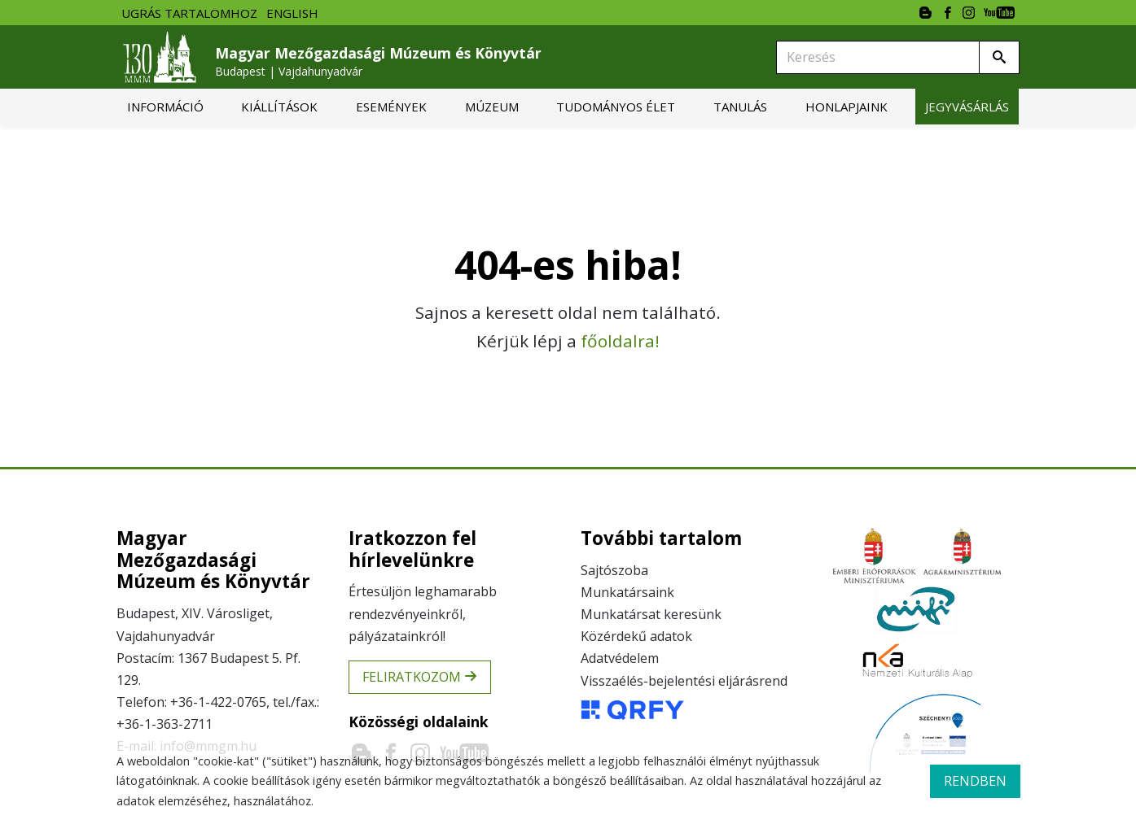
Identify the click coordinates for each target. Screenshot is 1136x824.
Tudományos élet (615, 106)
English (292, 13)
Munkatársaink (627, 592)
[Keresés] (878, 57)
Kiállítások (279, 106)
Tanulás (740, 106)
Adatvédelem (620, 658)
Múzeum (492, 106)
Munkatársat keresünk (651, 614)
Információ (165, 106)
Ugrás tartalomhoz (189, 13)
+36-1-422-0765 (218, 702)
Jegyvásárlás (967, 106)
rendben (975, 781)
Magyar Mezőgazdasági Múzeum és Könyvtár (378, 61)
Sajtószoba (614, 570)
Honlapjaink (846, 106)
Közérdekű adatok (636, 636)
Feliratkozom (419, 677)
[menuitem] (165, 106)
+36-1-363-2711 (164, 724)
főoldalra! (620, 340)
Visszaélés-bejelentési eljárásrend (684, 681)
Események (391, 106)
